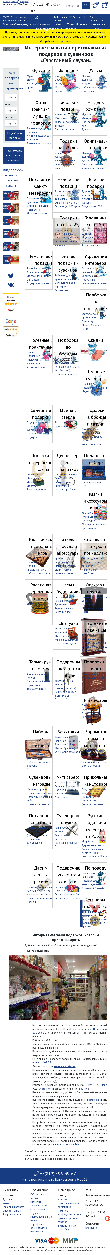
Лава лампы (61, 797)
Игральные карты (37, 569)
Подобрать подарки (14, 135)
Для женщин (89, 471)
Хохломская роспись (93, 849)
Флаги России (89, 513)
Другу (30, 79)
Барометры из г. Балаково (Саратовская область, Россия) (95, 762)
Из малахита (34, 478)
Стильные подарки (92, 164)
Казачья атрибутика (66, 842)
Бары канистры (90, 709)
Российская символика (40, 268)
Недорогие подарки (68, 182)
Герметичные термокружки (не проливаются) (36, 688)
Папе (30, 91)
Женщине (21, 24)
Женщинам (61, 118)
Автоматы (60, 831)
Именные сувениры (95, 375)
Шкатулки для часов (66, 636)
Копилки (32, 902)
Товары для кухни (92, 558)
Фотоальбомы (35, 433)
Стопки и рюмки (63, 569)
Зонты (30, 352)
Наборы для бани (92, 482)
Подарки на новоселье (40, 422)
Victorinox (45, 1088)
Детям (31, 24)
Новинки (81, 24)
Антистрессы (69, 777)
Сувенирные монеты (66, 202)
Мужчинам (60, 114)
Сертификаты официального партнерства (38, 1228)
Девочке (87, 79)
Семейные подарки (41, 413)
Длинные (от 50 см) (65, 688)
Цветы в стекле (68, 413)
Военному (87, 321)
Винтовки (60, 835)
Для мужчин (89, 467)
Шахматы (32, 558)
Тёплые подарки (36, 426)
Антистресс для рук (65, 786)
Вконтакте (91, 1227)
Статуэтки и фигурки (93, 268)
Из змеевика (34, 474)
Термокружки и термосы (42, 665)
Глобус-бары (89, 705)
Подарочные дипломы (95, 387)
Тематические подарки (43, 259)
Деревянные (89, 635)
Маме (58, 76)
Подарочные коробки (67, 894)
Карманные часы (64, 608)
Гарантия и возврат (13, 1207)
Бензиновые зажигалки (68, 752)
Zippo (104, 1085)
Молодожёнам (63, 230)
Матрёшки (87, 841)
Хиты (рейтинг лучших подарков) (40, 112)
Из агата (32, 485)
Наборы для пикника (40, 738)
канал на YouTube (70, 1144)
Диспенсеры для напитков (69, 462)
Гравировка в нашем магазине (97, 28)
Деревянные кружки (38, 604)
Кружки (59, 558)
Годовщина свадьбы (95, 221)
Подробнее (63, 41)
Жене (58, 87)
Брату (30, 87)
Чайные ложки (90, 569)
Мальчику (87, 76)
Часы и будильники (69, 588)
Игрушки (86, 83)
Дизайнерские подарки (95, 160)
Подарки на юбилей (68, 144)
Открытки (60, 890)
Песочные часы (63, 612)
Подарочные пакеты (66, 887)
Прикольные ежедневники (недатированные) (92, 800)
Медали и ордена (92, 391)
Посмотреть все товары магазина (13, 155)
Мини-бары (95, 700)
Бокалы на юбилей (65, 160)
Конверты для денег (38, 894)
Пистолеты (61, 839)
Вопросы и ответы (13, 1214)
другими (83, 1088)
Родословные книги (93, 677)
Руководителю (35, 83)
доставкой (93, 1099)
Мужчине (9, 24)
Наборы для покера (38, 573)
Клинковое (61, 827)
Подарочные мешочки (67, 898)
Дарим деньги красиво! (41, 875)
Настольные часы (64, 597)
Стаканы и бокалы (65, 566)
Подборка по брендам (68, 347)
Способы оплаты (12, 1210)
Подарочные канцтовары (42, 819)
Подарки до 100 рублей (68, 206)
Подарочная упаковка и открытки (69, 875)
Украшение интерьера (95, 259)
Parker (88, 1085)
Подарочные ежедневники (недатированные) (37, 842)
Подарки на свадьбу (68, 221)
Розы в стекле (62, 422)
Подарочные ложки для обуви (69, 669)
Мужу (30, 76)
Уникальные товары (93, 168)
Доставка (61, 17)
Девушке (60, 79)
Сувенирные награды (41, 780)
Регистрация (96, 20)
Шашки (31, 562)
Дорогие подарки (95, 182)
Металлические (90, 639)
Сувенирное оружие (69, 819)
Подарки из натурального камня (43, 462)
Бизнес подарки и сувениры (68, 263)
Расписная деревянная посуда (41, 592)
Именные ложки (91, 383)
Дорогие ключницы (93, 650)
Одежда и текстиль (96, 588)
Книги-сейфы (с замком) (40, 898)
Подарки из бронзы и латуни (95, 417)
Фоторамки (33, 430)
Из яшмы (32, 482)
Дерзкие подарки (65, 129)
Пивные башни (63, 482)
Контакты (57, 20)
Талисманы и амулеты (67, 199)
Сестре (58, 91)
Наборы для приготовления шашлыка (35, 754)
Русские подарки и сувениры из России (95, 826)
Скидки (95, 340)
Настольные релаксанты (68, 782)
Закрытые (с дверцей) (94, 643)
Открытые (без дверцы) (95, 646)
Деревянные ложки (93, 845)
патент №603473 (41, 1062)
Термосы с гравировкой (95, 919)
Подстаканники (63, 562)
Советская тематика (38, 272)
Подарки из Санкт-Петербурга (40, 186)
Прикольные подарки (69, 105)
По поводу (95, 868)
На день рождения (95, 105)
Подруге (59, 83)
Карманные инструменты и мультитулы (35, 359)
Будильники (61, 604)
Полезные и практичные (41, 343)
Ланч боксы (88, 573)
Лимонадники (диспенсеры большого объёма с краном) (68, 489)
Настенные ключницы (95, 626)
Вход (92, 17)
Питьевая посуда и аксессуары (68, 546)
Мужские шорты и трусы (95, 608)
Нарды (31, 566)
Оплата (76, 17)
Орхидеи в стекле (65, 426)
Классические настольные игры (43, 546)
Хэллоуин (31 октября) (94, 888)
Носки (85, 612)
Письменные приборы (39, 827)
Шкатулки (68, 623)
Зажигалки (68, 732)
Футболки (87, 604)
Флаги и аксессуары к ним (95, 501)
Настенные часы (64, 600)
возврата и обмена (64, 1066)
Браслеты (60, 195)
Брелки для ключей (65, 191)
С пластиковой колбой (40, 681)
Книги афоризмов (92, 674)
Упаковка (63, 1199)
